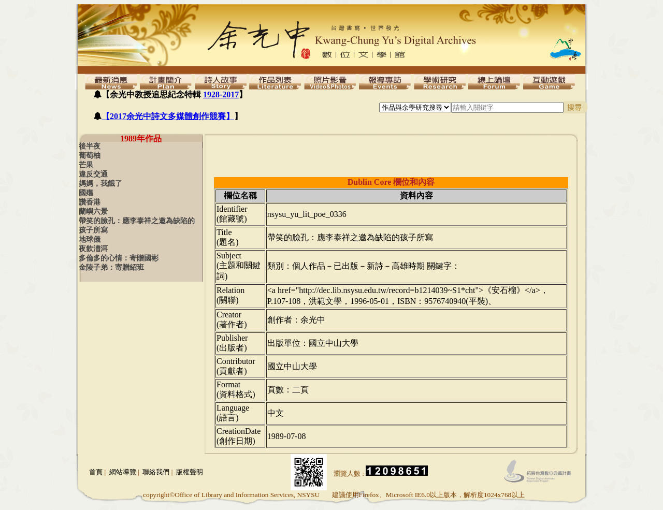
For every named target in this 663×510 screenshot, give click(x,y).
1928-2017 (221, 94)
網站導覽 (122, 472)
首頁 (96, 472)
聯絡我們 (155, 472)
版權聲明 (189, 472)
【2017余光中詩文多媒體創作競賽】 (168, 116)
